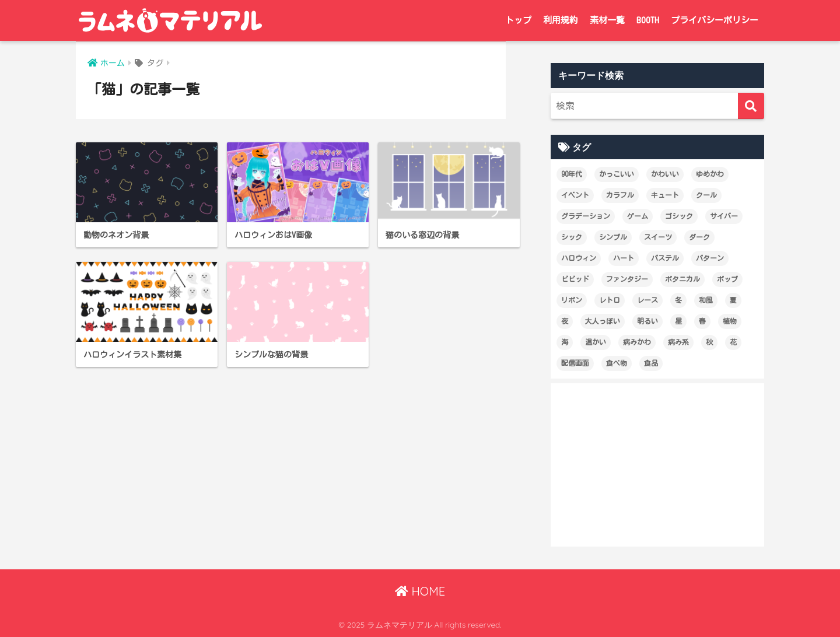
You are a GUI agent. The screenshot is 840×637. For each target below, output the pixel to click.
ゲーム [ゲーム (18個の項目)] (637, 215)
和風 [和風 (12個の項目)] (706, 299)
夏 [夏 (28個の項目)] (733, 299)
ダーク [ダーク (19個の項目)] (699, 236)
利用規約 (560, 20)
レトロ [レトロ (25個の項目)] (609, 299)
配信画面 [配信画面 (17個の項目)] (575, 362)
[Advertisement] (657, 465)
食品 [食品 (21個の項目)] (651, 362)
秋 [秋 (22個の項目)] (709, 341)
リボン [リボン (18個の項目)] (571, 299)
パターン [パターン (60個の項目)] (710, 257)
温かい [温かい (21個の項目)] (595, 341)
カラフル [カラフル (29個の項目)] (620, 194)
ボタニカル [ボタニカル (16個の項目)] (682, 278)
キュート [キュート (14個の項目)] (665, 194)
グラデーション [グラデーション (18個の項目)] (585, 215)
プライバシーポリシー (714, 20)
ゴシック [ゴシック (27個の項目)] (679, 215)
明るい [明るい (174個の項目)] (647, 320)
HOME (420, 591)
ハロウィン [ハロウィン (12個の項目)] (578, 257)
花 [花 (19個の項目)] (733, 341)
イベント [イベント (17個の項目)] (575, 194)
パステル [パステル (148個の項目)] (665, 257)
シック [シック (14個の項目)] (571, 236)
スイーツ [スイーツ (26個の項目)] (658, 236)
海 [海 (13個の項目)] (564, 341)
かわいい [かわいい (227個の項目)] (665, 173)
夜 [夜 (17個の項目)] (564, 320)
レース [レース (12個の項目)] (647, 299)
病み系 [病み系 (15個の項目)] (678, 341)
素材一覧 (607, 20)
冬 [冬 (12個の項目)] (678, 299)
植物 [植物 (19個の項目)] (730, 320)
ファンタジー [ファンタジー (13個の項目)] (627, 278)
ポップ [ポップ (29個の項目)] (727, 278)
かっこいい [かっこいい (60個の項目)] (616, 173)
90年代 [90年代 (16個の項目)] (571, 173)
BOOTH (647, 20)
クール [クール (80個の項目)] (706, 194)
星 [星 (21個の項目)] (678, 320)
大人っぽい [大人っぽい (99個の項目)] (602, 320)
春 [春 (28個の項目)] (702, 320)
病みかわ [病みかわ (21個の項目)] (637, 341)
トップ (518, 20)
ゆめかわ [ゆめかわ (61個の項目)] (710, 173)
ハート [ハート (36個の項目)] (623, 257)
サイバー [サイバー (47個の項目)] (724, 215)
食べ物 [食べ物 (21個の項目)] (616, 362)
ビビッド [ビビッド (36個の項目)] (575, 278)
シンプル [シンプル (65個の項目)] (613, 236)
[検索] (751, 106)
